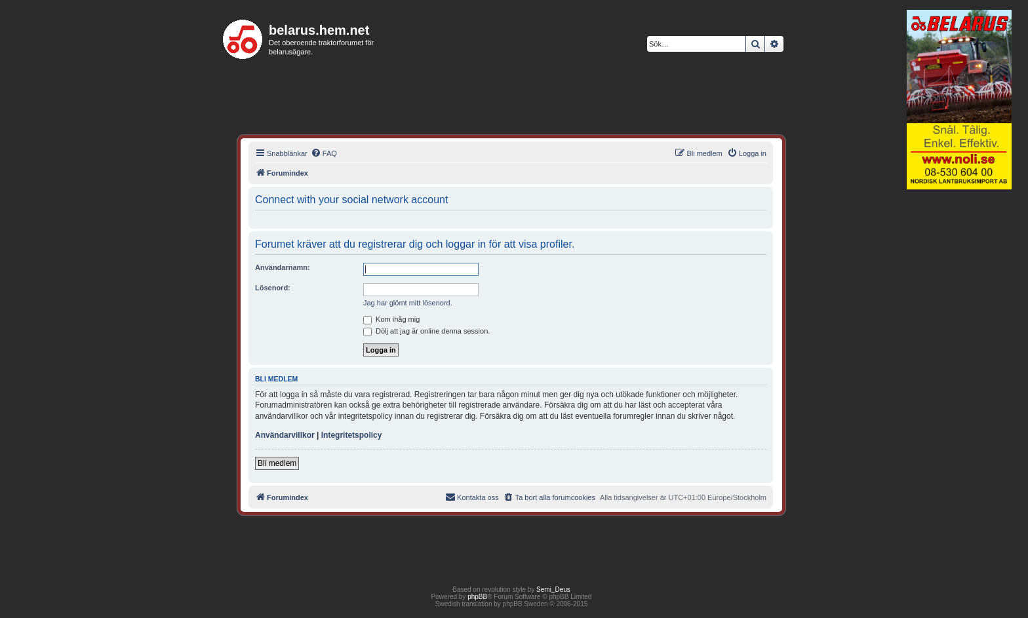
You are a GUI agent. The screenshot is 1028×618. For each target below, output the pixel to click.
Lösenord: (272, 288)
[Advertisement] (959, 395)
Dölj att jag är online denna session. (426, 331)
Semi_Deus (553, 589)
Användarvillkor (285, 435)
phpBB (477, 596)
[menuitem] (324, 153)
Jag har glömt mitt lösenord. (407, 303)
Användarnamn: (282, 267)
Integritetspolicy (351, 435)
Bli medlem (277, 463)
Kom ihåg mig (391, 319)
